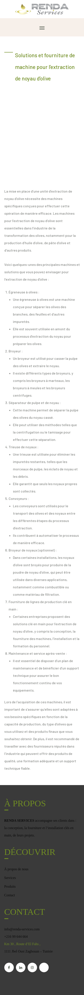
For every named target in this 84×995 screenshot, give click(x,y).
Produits (10, 886)
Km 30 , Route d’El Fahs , (22, 944)
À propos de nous (16, 869)
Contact (9, 895)
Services (10, 878)
